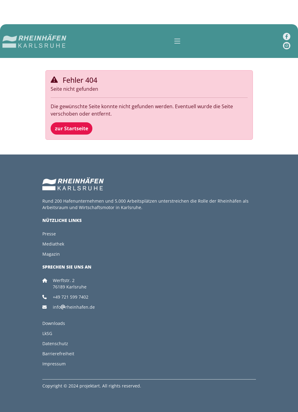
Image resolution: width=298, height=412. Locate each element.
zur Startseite (71, 128)
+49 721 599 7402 (70, 297)
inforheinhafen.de (74, 307)
